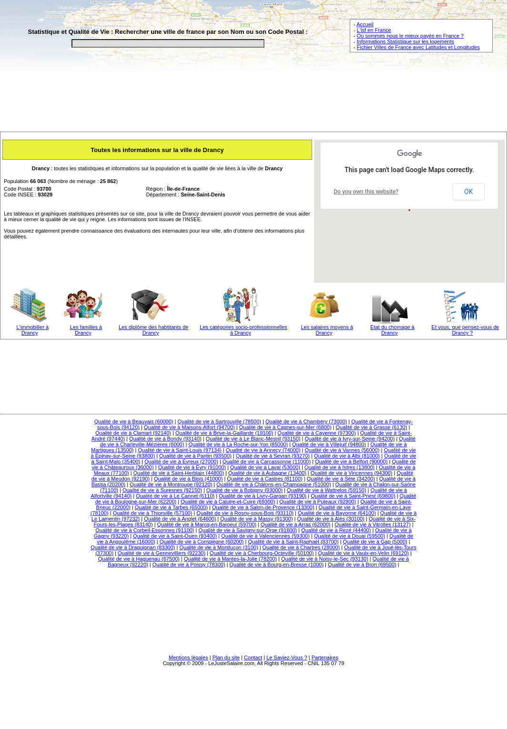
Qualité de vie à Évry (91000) (192, 467)
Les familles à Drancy (86, 330)
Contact (253, 657)
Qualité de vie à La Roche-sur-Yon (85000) (238, 444)
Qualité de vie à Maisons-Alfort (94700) (189, 427)
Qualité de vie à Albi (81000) (347, 456)
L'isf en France (374, 30)
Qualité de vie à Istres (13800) (339, 467)
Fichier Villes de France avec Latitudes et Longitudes (418, 47)
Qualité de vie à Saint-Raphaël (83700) (293, 541)
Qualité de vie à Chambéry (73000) (306, 421)
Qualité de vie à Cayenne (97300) (316, 433)
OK (468, 191)
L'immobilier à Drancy (33, 330)
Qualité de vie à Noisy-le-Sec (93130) (324, 559)
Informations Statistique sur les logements (405, 41)
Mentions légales (188, 657)
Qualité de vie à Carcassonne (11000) (267, 461)
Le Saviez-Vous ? (286, 657)
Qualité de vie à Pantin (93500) (195, 456)
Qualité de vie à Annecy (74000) (263, 450)
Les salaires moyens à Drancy (327, 330)
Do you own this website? (366, 191)
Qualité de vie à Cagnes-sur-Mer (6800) (285, 427)
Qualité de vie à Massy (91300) (256, 519)
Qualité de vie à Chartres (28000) (301, 547)
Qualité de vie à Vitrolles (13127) (372, 524)
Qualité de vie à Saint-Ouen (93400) (175, 536)
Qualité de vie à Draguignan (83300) (133, 547)
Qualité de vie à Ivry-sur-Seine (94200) (349, 439)
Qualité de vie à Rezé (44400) (336, 530)
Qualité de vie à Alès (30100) (331, 519)
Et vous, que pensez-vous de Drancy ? (465, 330)
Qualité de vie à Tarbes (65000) (171, 507)
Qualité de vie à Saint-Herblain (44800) (178, 473)
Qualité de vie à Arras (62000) (295, 524)
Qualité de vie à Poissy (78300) (188, 564)
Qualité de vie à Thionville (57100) (153, 513)
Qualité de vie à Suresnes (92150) (162, 490)
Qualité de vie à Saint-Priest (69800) (353, 496)
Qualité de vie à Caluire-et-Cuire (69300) (228, 501)
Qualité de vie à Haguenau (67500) (139, 559)
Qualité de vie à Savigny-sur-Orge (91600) (248, 530)
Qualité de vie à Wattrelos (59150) (326, 490)
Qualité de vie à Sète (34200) (341, 479)
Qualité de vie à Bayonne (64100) (337, 513)
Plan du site (226, 657)
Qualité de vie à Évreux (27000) (181, 461)
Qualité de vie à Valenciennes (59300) (265, 536)
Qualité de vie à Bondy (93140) (165, 439)
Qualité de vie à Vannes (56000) (342, 450)
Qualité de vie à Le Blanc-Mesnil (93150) (253, 439)
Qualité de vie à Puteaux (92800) (317, 501)
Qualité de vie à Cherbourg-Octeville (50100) (262, 553)
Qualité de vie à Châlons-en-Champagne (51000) (273, 484)
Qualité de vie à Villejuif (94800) (329, 444)
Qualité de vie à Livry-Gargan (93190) (262, 496)
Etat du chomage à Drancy (392, 330)
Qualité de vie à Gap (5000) (375, 541)
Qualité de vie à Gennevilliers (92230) (161, 553)
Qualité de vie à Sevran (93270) (273, 456)
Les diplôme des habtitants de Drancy (153, 330)
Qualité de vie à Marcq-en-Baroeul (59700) (207, 524)
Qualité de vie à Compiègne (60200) (202, 541)
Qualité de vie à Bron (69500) (362, 564)
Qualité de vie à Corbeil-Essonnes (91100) (144, 530)
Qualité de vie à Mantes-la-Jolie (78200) (230, 559)
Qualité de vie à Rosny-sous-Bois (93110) (245, 513)
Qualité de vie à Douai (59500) (349, 536)
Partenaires (325, 657)
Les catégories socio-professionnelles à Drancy (243, 330)
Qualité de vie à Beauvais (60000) (133, 421)
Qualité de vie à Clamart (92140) (133, 433)
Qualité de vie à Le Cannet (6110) (175, 496)
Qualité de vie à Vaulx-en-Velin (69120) (363, 553)
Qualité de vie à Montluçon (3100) (218, 547)
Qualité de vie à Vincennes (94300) (352, 473)
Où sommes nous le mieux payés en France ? (410, 36)
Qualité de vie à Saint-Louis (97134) (180, 450)
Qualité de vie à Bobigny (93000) (244, 490)
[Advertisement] (253, 98)
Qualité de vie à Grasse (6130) (371, 427)
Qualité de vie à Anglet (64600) (180, 519)
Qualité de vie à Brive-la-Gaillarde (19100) (224, 433)
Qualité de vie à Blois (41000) (188, 479)
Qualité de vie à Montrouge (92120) (171, 484)
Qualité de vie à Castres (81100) (264, 479)
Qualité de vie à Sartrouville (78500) (219, 421)
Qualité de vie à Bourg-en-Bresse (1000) (277, 564)
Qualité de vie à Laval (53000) (265, 467)
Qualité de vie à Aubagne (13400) (267, 473)
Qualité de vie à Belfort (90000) (351, 461)
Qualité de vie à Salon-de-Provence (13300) (263, 507)
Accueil (364, 24)
